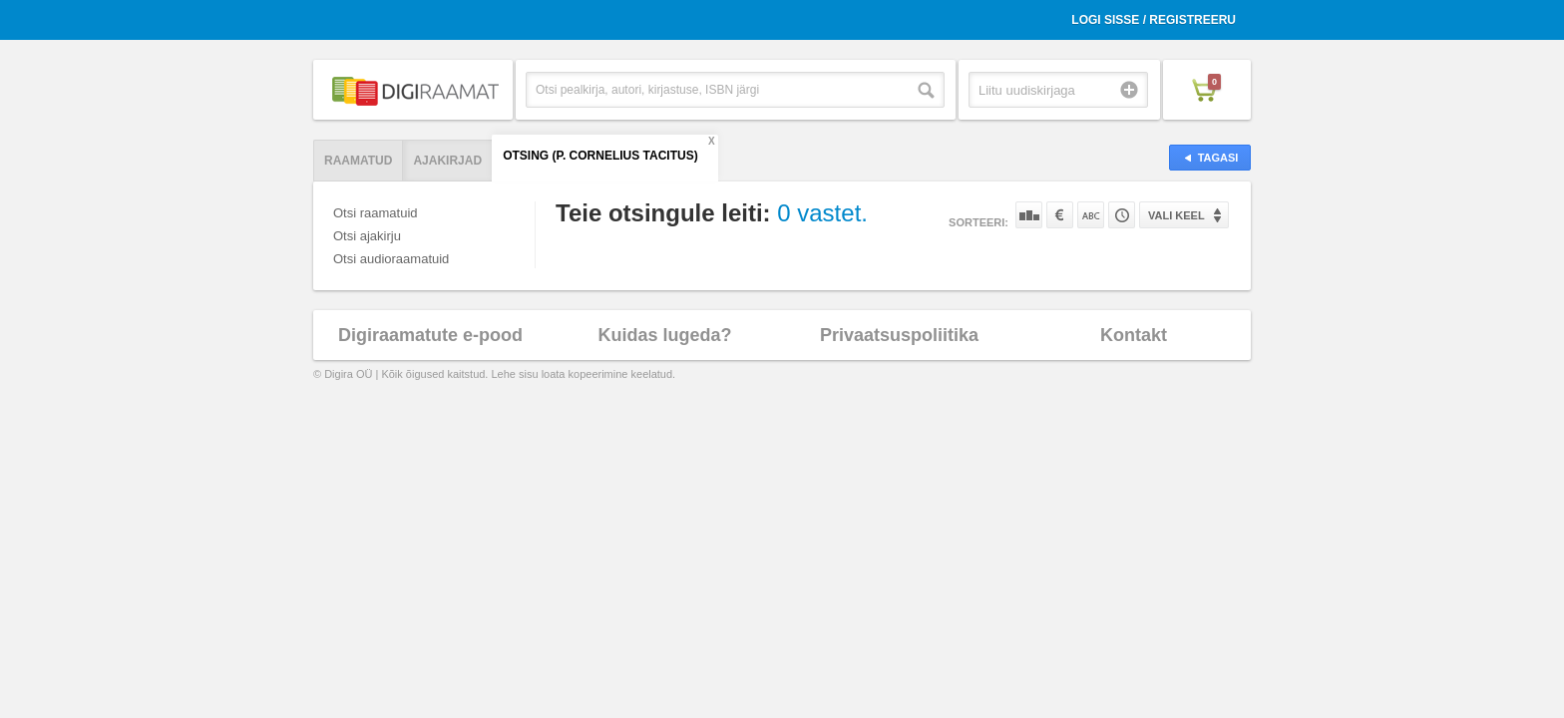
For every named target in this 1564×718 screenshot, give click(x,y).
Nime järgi (1090, 214)
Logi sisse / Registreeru (1153, 20)
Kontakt (1133, 335)
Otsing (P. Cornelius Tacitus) (600, 156)
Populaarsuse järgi (1028, 214)
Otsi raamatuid (375, 212)
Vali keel (1176, 215)
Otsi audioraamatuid (391, 258)
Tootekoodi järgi (1121, 214)
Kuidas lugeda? (664, 335)
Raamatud (358, 161)
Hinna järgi (1059, 214)
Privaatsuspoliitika (899, 335)
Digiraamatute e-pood (430, 335)
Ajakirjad (447, 161)
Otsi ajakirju (367, 235)
